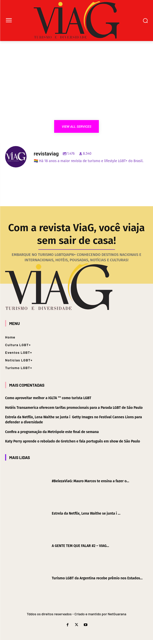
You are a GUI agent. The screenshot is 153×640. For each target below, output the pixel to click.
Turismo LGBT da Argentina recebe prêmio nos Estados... (97, 578)
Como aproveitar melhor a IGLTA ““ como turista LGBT (48, 398)
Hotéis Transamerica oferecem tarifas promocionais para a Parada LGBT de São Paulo (74, 408)
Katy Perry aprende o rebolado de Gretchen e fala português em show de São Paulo (72, 441)
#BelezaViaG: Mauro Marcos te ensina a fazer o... (90, 481)
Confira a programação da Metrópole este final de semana (52, 432)
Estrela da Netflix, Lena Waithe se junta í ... (86, 513)
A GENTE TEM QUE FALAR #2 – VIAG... (80, 546)
